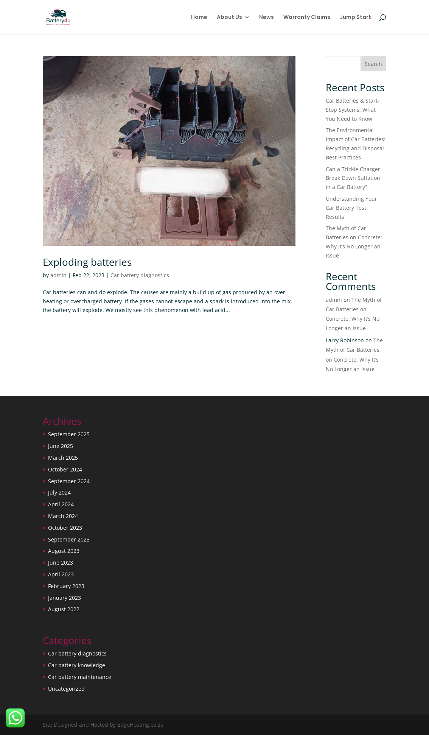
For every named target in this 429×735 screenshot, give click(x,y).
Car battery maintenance (79, 676)
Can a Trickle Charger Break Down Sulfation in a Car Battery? (353, 178)
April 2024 (61, 504)
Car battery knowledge (76, 665)
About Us (229, 17)
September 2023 (69, 539)
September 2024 (69, 481)
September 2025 (69, 434)
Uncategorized (66, 688)
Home (199, 17)
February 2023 (66, 586)
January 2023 (64, 597)
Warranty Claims (306, 17)
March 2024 (63, 516)
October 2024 (65, 469)
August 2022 (63, 609)
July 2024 (59, 492)
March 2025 (63, 457)
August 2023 (63, 550)
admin (58, 275)
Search (373, 63)
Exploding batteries (87, 262)
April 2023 (61, 574)
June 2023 (60, 562)
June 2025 (60, 445)
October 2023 (65, 527)
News (266, 17)
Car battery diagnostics (139, 275)
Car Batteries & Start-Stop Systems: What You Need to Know (352, 109)
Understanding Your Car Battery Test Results (351, 207)
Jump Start (355, 17)
